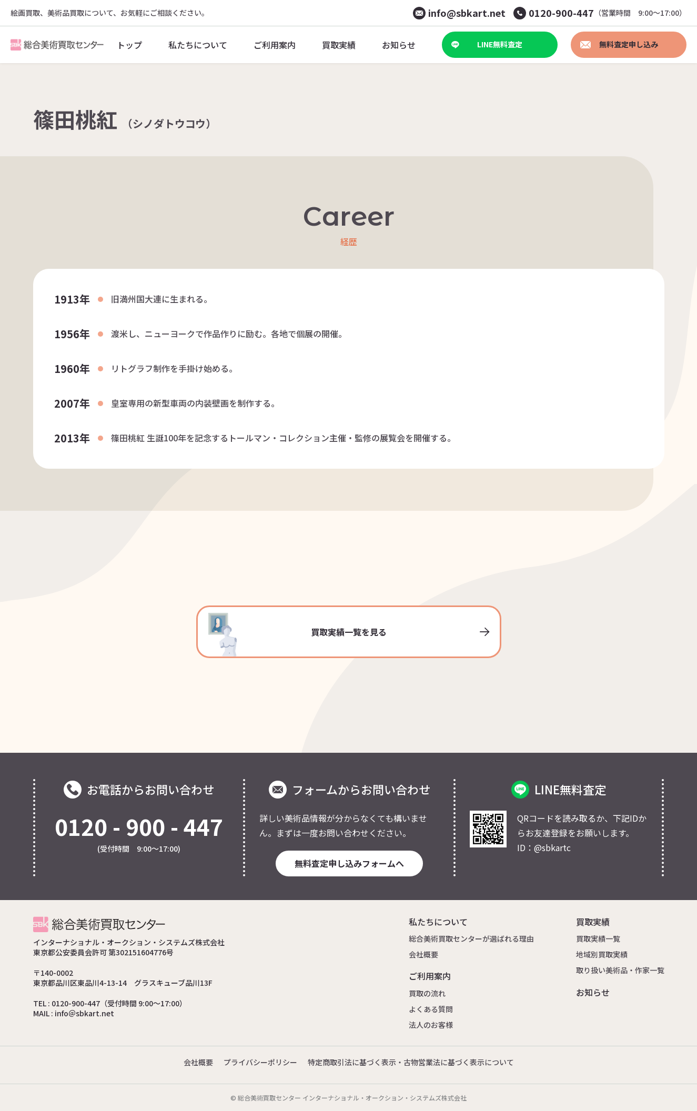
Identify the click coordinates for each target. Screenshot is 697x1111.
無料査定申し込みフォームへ (349, 863)
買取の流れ (427, 993)
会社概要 (423, 954)
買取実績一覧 (598, 938)
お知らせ (593, 992)
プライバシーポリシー (260, 1062)
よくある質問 (431, 1009)
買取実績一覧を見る (348, 634)
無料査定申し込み (619, 44)
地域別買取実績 (602, 954)
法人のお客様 (431, 1024)
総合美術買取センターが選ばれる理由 (471, 938)
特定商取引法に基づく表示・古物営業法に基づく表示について (411, 1062)
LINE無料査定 (486, 44)
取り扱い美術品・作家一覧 (620, 970)
